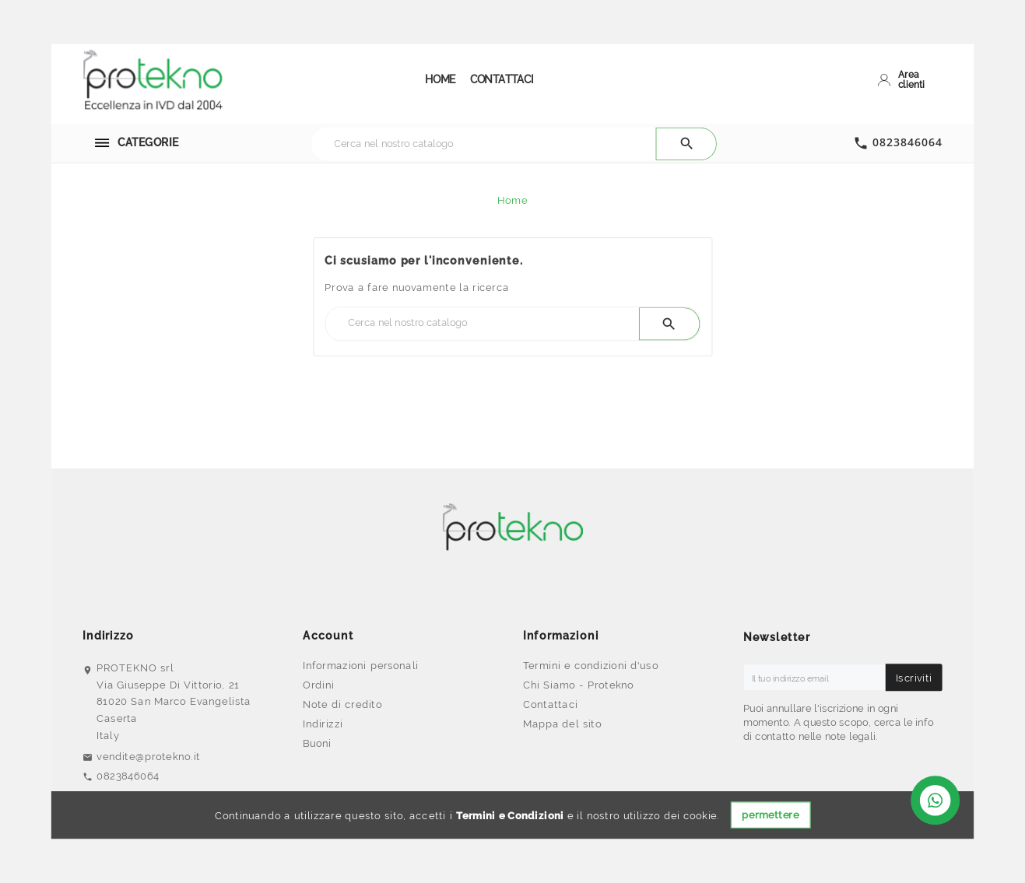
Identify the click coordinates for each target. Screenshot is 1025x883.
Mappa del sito (562, 723)
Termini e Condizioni (510, 815)
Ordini (319, 684)
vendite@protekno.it (148, 755)
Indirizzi (322, 723)
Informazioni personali (361, 664)
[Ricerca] (483, 143)
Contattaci (550, 704)
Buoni (317, 743)
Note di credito (342, 704)
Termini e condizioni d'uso (590, 664)
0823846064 (907, 142)
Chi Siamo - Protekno (578, 684)
